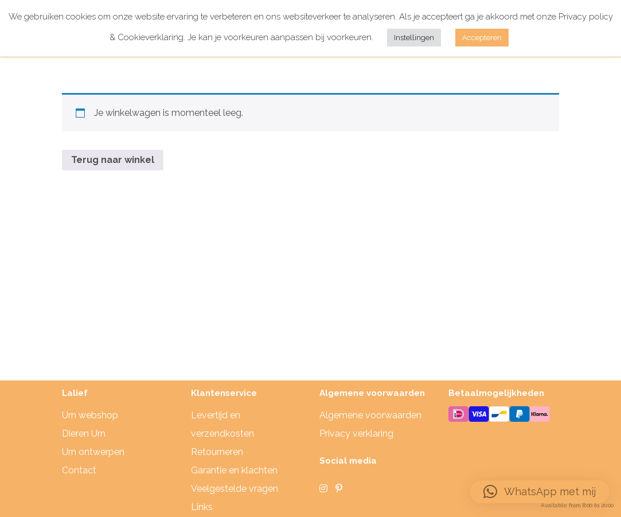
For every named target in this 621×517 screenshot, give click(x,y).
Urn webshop (90, 415)
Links (202, 507)
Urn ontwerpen (93, 451)
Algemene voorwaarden (370, 415)
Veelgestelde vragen (234, 488)
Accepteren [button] (482, 37)
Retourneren (217, 451)
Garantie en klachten (234, 470)
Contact (79, 470)
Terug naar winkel (112, 159)
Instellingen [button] (414, 37)
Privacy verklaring (356, 433)
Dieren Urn (84, 433)
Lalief (75, 393)
